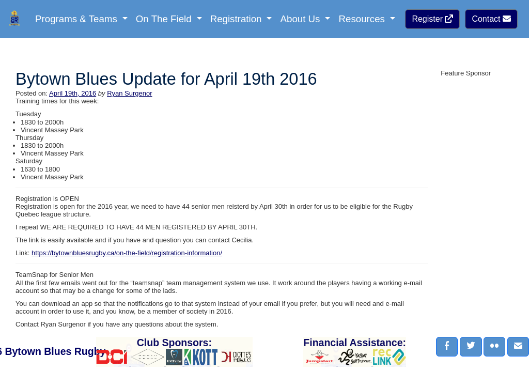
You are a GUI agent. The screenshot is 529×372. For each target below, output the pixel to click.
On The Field (165, 18)
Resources (362, 18)
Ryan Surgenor (129, 93)
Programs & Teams (77, 18)
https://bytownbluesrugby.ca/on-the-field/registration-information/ (127, 253)
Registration (237, 18)
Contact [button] (491, 18)
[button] (447, 347)
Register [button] (432, 18)
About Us (301, 18)
